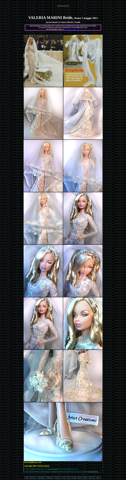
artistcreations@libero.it (72, 29)
